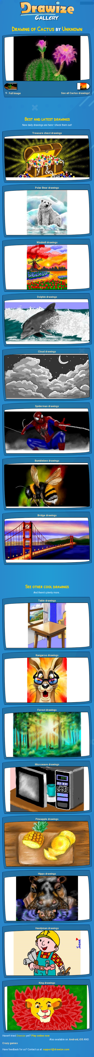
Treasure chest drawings (47, 133)
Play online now (40, 1035)
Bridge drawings (47, 515)
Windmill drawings (47, 242)
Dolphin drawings (47, 296)
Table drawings (47, 600)
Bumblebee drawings (47, 460)
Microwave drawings (47, 764)
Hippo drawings (47, 873)
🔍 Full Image (13, 93)
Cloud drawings (47, 351)
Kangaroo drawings (47, 655)
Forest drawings (47, 709)
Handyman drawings (47, 928)
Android (73, 1039)
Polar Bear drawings (47, 187)
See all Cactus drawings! (75, 93)
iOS (81, 1039)
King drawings (47, 982)
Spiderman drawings (47, 406)
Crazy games (10, 1043)
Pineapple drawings (47, 819)
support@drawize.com (56, 1049)
